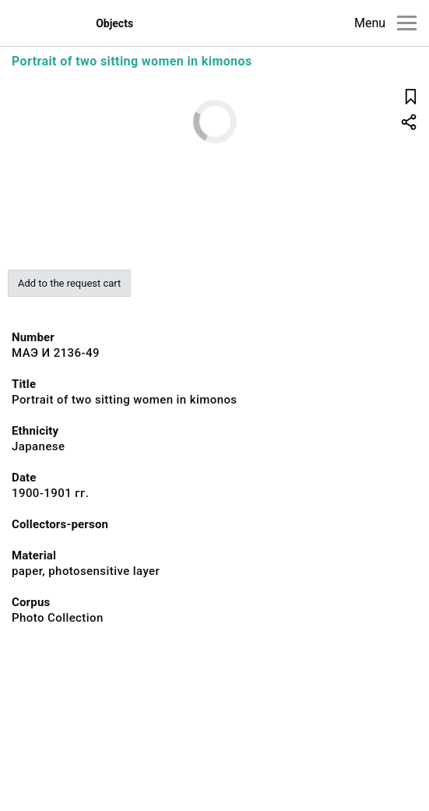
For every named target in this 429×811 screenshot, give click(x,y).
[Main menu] (406, 23)
